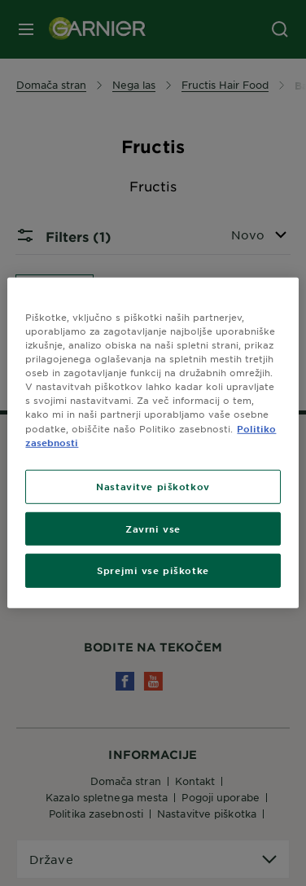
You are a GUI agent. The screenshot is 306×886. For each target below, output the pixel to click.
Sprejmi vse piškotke (152, 570)
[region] (152, 443)
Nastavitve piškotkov (152, 485)
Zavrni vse (153, 527)
